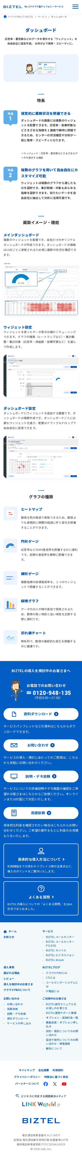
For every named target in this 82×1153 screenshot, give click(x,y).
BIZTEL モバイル (56, 945)
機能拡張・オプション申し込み (62, 1019)
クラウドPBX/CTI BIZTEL (18, 16)
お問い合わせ (29, 740)
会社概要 (43, 1065)
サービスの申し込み (19, 1018)
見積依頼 (27, 808)
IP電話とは (52, 986)
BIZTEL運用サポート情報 (61, 1008)
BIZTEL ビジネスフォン (60, 950)
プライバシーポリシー (27, 1072)
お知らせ (8, 932)
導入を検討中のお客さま (18, 979)
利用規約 (57, 1065)
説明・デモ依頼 (30, 771)
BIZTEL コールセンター (60, 932)
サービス (42, 16)
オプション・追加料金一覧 (62, 1012)
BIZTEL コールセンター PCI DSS (60, 938)
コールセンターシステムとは (62, 979)
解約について (54, 1043)
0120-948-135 (52, 688)
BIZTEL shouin (55, 955)
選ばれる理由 (11, 968)
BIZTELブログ (51, 962)
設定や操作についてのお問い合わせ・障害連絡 (62, 1036)
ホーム (9, 926)
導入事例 (8, 962)
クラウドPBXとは (56, 968)
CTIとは (50, 972)
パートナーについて (27, 1078)
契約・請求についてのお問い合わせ (62, 1028)
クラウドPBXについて (16, 985)
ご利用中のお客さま (54, 993)
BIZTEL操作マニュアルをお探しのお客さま (61, 1001)
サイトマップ (27, 1065)
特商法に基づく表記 (56, 1072)
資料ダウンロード (31, 709)
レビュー (8, 973)
